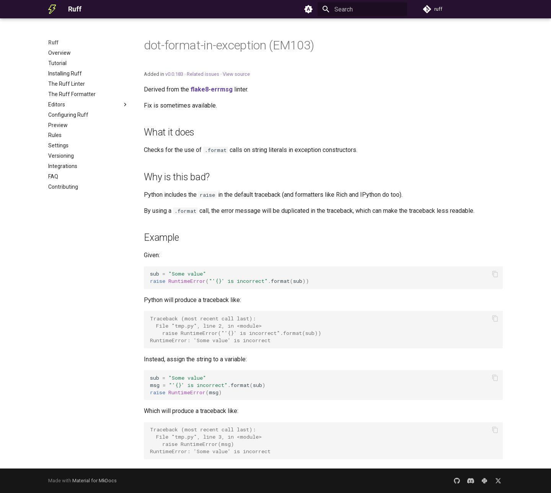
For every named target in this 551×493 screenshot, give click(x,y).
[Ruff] (52, 9)
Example (161, 237)
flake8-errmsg (212, 89)
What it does (169, 132)
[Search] (362, 9)
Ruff (53, 42)
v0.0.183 (174, 74)
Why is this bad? (177, 177)
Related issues (203, 74)
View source (236, 74)
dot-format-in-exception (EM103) (229, 45)
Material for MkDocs (94, 480)
